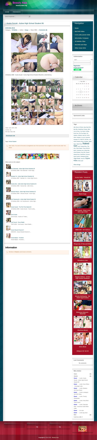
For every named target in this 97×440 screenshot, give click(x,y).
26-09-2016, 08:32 (10, 28)
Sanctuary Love (80, 150)
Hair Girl (84, 135)
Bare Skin (76, 129)
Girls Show (82, 347)
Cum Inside (82, 131)
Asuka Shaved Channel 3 (17, 230)
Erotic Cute (76, 133)
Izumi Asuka (14, 214)
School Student (12, 141)
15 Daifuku (14, 30)
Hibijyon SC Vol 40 (83, 351)
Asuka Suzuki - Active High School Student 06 (25, 23)
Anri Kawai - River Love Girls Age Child (82, 211)
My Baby (86, 141)
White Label (80, 160)
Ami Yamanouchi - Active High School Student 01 (23, 199)
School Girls (86, 150)
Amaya (26, 30)
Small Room (82, 154)
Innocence (88, 137)
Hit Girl (88, 135)
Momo (82, 141)
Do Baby (87, 131)
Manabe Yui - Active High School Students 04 (22, 176)
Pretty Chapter (79, 148)
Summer (88, 154)
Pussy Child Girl (86, 148)
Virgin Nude (77, 158)
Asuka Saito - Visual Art (82, 177)
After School (76, 127)
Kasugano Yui (76, 139)
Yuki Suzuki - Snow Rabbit (17, 222)
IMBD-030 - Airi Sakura (82, 230)
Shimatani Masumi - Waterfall (82, 313)
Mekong (79, 141)
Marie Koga (82, 194)
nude (79, 146)
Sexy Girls (83, 152)
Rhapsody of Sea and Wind (82, 244)
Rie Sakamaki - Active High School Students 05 (23, 168)
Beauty (85, 129)
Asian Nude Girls (87, 127)
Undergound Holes (84, 156)
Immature (79, 137)
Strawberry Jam (82, 260)
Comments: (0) (43, 30)
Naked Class (79, 143)
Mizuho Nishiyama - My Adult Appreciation (82, 296)
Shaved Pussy (77, 154)
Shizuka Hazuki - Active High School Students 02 (23, 191)
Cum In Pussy (76, 131)
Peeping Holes (84, 146)
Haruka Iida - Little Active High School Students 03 (23, 184)
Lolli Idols (86, 139)
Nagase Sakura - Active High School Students (82, 277)
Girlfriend (80, 135)
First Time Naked (82, 133)
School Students (77, 152)
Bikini (89, 129)
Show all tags (77, 164)
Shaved (87, 152)
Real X (75, 150)
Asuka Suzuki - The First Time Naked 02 (21, 207)
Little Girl (82, 139)
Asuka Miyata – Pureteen (17, 237)
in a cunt (83, 137)
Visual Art (83, 158)
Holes (75, 137)
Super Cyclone (77, 156)
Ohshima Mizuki (82, 330)
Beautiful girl (81, 129)
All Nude (81, 127)
